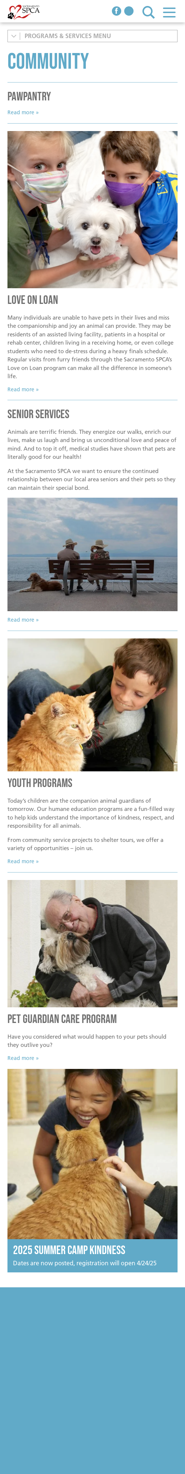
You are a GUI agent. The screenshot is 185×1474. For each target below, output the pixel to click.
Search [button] (148, 12)
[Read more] (92, 209)
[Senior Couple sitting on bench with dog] (92, 554)
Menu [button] (169, 12)
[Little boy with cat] (92, 704)
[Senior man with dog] (92, 944)
